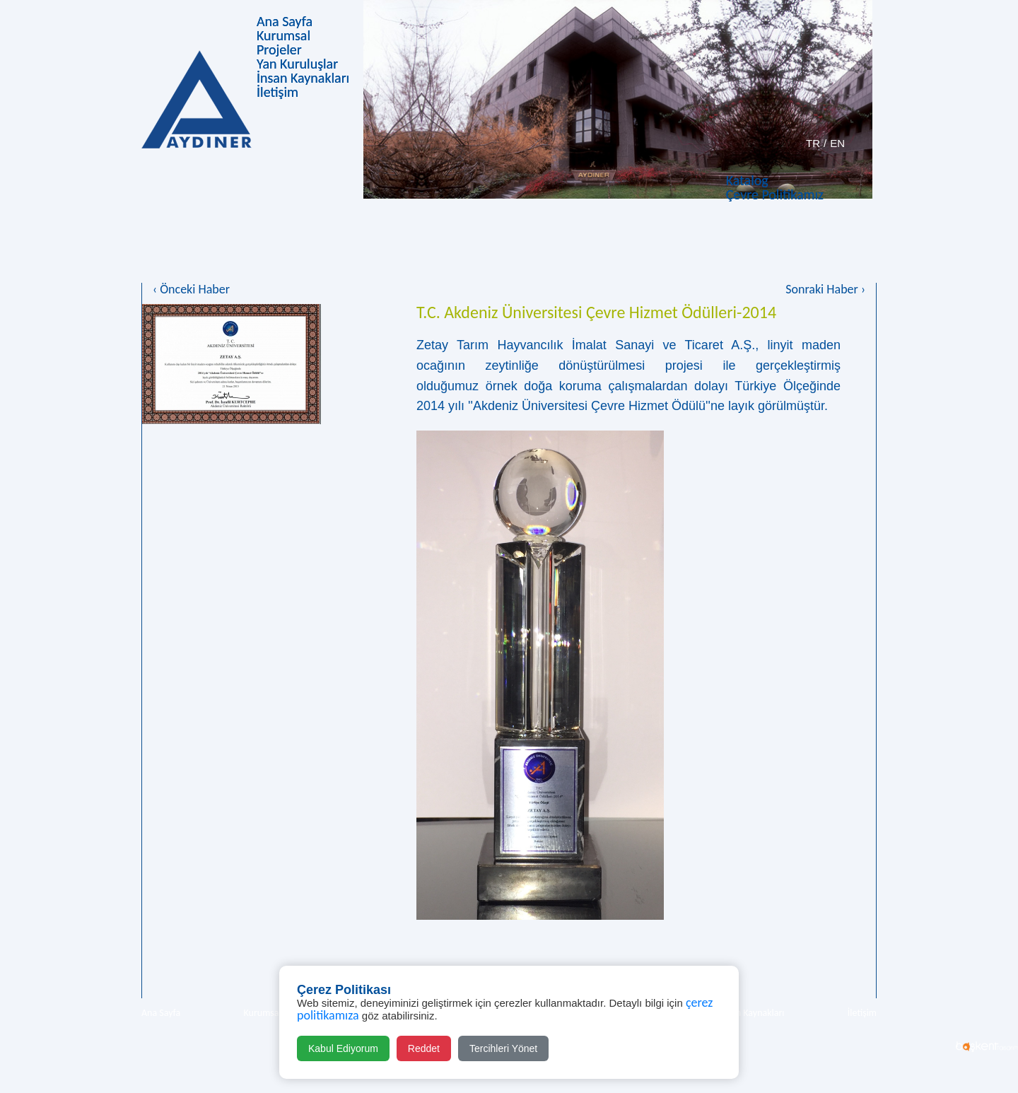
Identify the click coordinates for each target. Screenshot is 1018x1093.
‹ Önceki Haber (191, 289)
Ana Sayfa (284, 21)
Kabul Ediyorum (343, 1048)
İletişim (277, 91)
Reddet (424, 1048)
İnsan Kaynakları (303, 77)
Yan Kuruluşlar (297, 63)
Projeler (279, 49)
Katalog (747, 180)
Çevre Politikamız (775, 194)
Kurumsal (283, 35)
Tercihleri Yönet (503, 1048)
